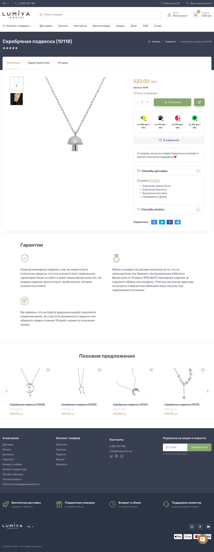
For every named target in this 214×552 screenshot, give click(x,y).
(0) (170, 3)
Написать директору (14, 469)
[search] (99, 14)
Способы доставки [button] (152, 170)
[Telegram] (111, 456)
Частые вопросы (12, 479)
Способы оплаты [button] (150, 209)
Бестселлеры (101, 25)
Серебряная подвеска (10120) (27, 404)
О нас (158, 25)
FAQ (145, 25)
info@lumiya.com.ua (121, 451)
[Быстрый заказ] (199, 102)
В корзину (172, 102)
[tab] (39, 63)
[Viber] (116, 456)
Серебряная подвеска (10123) (79, 404)
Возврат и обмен (12, 464)
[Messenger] (121, 456)
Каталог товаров (16, 25)
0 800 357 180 (27, 3)
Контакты (80, 25)
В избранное (169, 140)
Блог (134, 25)
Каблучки (61, 444)
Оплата (63, 25)
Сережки (61, 449)
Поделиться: (140, 222)
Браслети (61, 464)
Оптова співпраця (13, 474)
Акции (120, 25)
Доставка (46, 25)
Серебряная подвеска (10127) (130, 404)
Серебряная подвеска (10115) (182, 404)
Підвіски (61, 454)
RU (4, 3)
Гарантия (8, 459)
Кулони (60, 459)
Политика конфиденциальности (21, 484)
